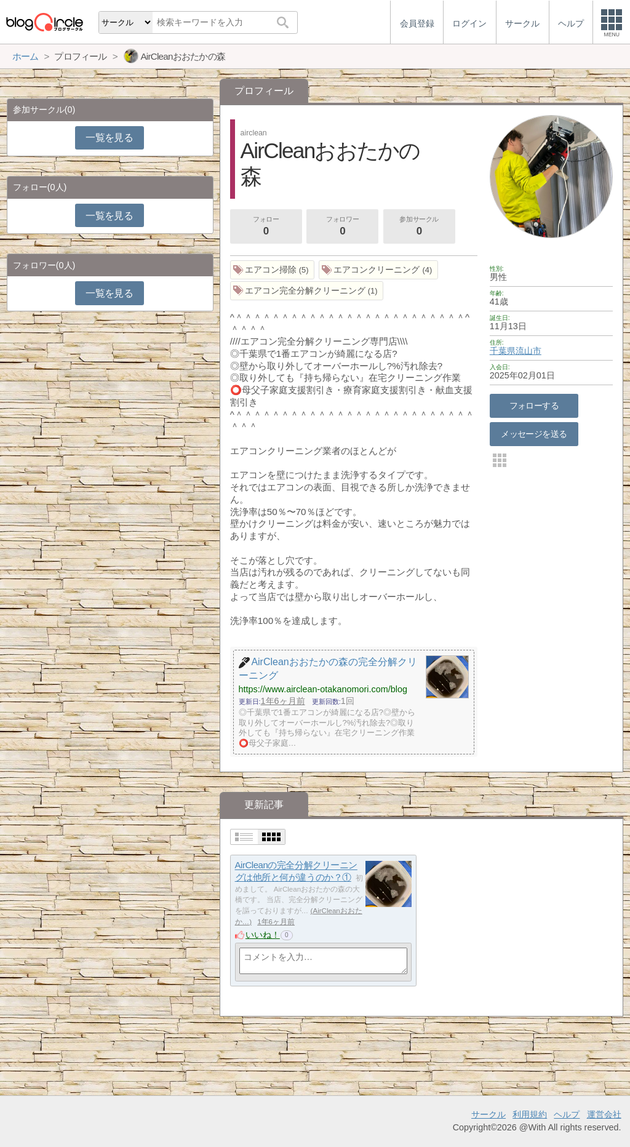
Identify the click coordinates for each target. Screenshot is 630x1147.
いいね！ (262, 935)
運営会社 (604, 1114)
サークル (488, 1114)
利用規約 (529, 1114)
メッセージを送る (534, 434)
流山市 (528, 351)
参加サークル (419, 227)
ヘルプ (567, 1114)
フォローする (534, 405)
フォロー (265, 227)
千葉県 (503, 351)
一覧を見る (109, 137)
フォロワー (342, 227)
